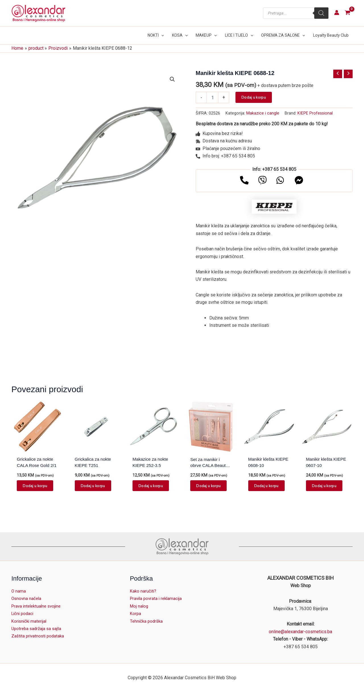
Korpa (136, 613)
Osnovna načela (27, 598)
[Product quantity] (212, 97)
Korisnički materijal (30, 621)
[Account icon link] (336, 12)
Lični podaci (23, 613)
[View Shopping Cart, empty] (347, 13)
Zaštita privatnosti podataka (39, 636)
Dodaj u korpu (253, 96)
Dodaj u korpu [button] (35, 486)
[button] (161, 35)
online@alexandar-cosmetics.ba (300, 631)
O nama (18, 591)
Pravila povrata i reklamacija (157, 598)
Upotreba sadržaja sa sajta (37, 628)
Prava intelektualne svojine (38, 606)
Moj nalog (139, 606)
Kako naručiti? (144, 591)
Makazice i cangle (262, 113)
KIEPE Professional (315, 113)
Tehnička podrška (147, 621)
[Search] (321, 13)
